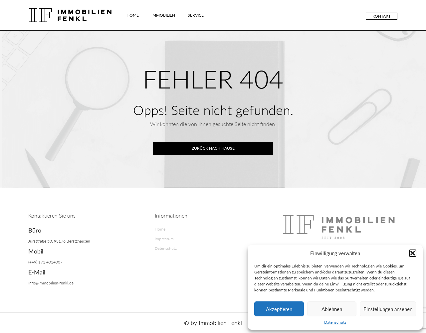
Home (132, 15)
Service (196, 15)
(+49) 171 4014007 (45, 261)
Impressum (164, 238)
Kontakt (381, 16)
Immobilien (163, 15)
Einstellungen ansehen (387, 309)
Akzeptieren (279, 309)
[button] (412, 253)
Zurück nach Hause (213, 148)
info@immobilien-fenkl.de (51, 282)
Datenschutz (335, 322)
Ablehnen (331, 309)
